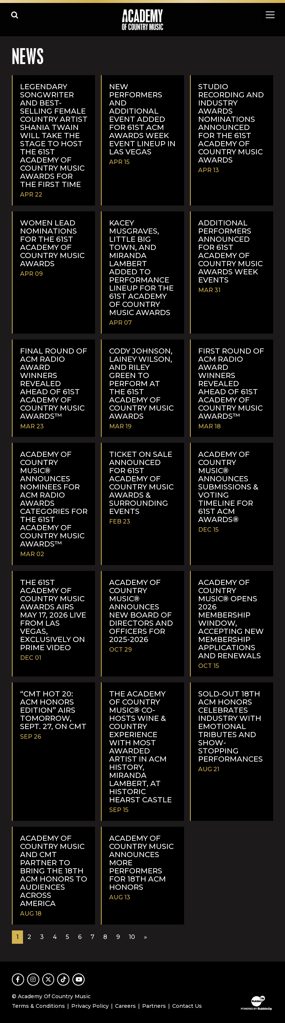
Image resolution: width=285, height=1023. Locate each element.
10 (132, 936)
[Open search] (15, 15)
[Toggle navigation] (270, 15)
